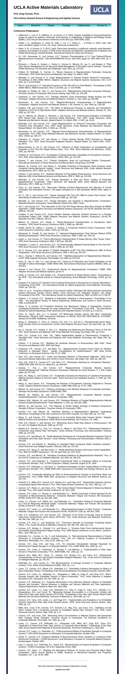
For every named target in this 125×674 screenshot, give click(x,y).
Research (35, 25)
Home (20, 25)
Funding (66, 25)
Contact (84, 666)
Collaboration (84, 25)
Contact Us (102, 25)
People (51, 25)
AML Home (42, 666)
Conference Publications (26, 31)
